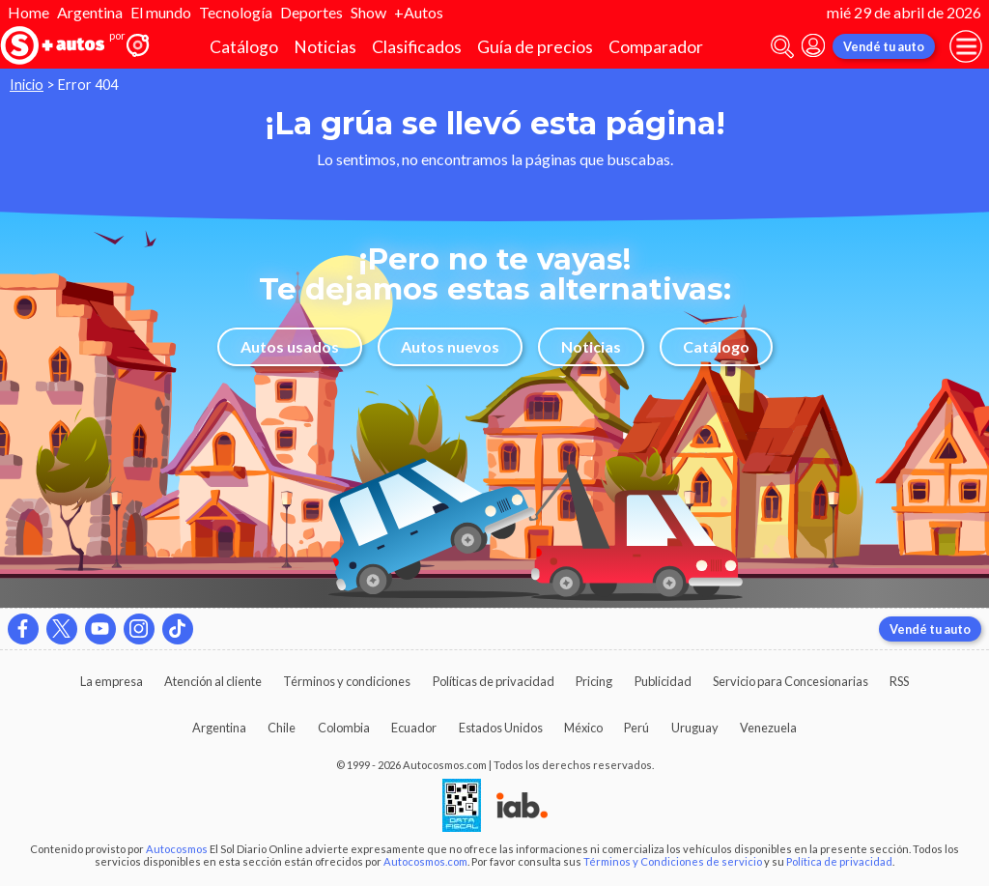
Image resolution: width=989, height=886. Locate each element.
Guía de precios (535, 47)
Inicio (26, 84)
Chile (282, 727)
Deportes (311, 12)
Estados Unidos (501, 727)
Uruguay (695, 727)
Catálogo (244, 47)
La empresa (111, 681)
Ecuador (414, 727)
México (583, 727)
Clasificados (417, 47)
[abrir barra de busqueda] (782, 47)
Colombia (344, 727)
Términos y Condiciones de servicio (672, 861)
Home (28, 12)
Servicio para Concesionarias (790, 681)
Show (368, 12)
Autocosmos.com (425, 861)
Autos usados (289, 346)
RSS (899, 681)
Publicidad (663, 681)
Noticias (325, 47)
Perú (636, 727)
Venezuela (768, 727)
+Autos (418, 12)
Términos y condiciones (346, 681)
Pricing (594, 681)
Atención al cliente (213, 681)
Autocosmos (177, 849)
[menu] (965, 46)
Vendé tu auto (883, 46)
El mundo (160, 12)
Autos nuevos (450, 346)
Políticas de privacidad (493, 681)
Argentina (90, 12)
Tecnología (235, 12)
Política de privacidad (839, 861)
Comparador (655, 47)
